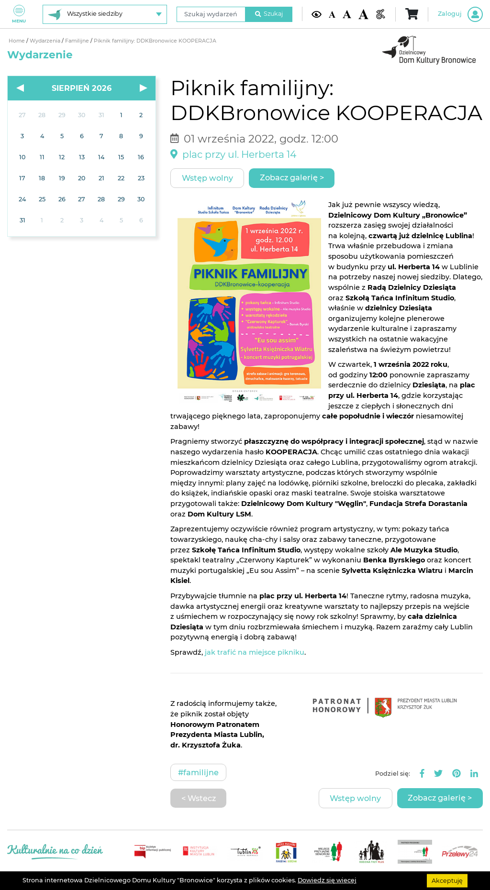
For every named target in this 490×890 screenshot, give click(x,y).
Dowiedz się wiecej (327, 880)
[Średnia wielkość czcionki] (347, 14)
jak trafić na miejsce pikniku (254, 652)
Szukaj (269, 13)
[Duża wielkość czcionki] (363, 14)
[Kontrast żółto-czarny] (317, 14)
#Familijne (198, 772)
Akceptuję (447, 880)
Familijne (77, 41)
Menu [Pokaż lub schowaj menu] (19, 14)
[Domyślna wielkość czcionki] (332, 14)
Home (17, 41)
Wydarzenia (46, 41)
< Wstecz (198, 798)
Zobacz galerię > (292, 177)
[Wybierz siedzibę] (105, 14)
